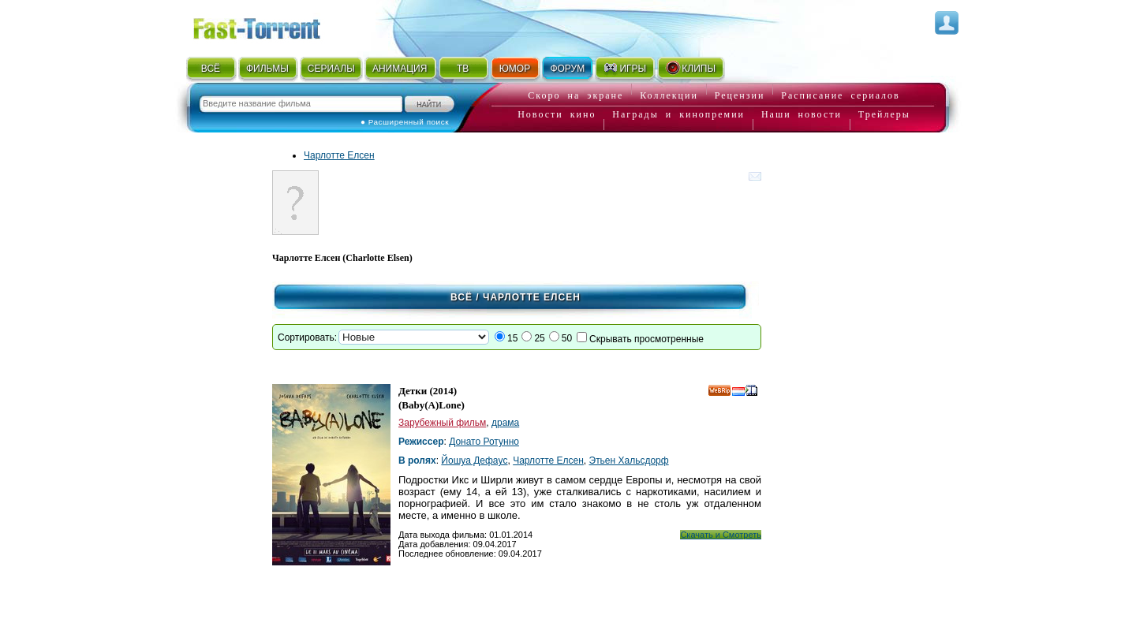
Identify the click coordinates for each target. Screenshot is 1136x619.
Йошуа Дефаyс (474, 460)
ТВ (463, 68)
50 (567, 338)
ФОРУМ (567, 68)
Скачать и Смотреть (720, 534)
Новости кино (557, 114)
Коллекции (669, 95)
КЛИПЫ (690, 68)
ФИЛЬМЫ (267, 68)
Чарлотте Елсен (339, 155)
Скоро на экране (575, 95)
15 (512, 338)
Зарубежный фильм (442, 422)
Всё (461, 297)
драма (505, 422)
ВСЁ (210, 68)
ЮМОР (514, 68)
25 (539, 338)
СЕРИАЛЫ (331, 68)
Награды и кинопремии (678, 114)
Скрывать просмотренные (646, 339)
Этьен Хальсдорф (629, 460)
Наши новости (801, 114)
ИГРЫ (624, 68)
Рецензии (740, 95)
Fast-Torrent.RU (272, 25)
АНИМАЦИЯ (399, 68)
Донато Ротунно (484, 441)
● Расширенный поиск (405, 121)
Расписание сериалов (840, 95)
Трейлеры (884, 114)
